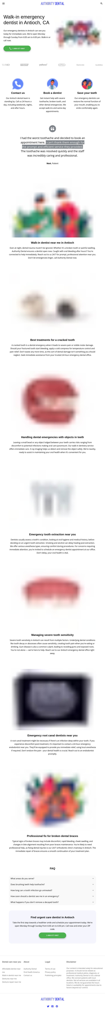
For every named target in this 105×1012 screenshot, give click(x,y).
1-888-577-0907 (17, 48)
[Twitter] (48, 1006)
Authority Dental (30, 969)
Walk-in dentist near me (11, 975)
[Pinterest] (57, 1006)
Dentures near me (9, 978)
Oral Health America (32, 972)
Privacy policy (50, 972)
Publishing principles (53, 975)
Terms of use (50, 969)
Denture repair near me (11, 982)
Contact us (28, 975)
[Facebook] (52, 1006)
